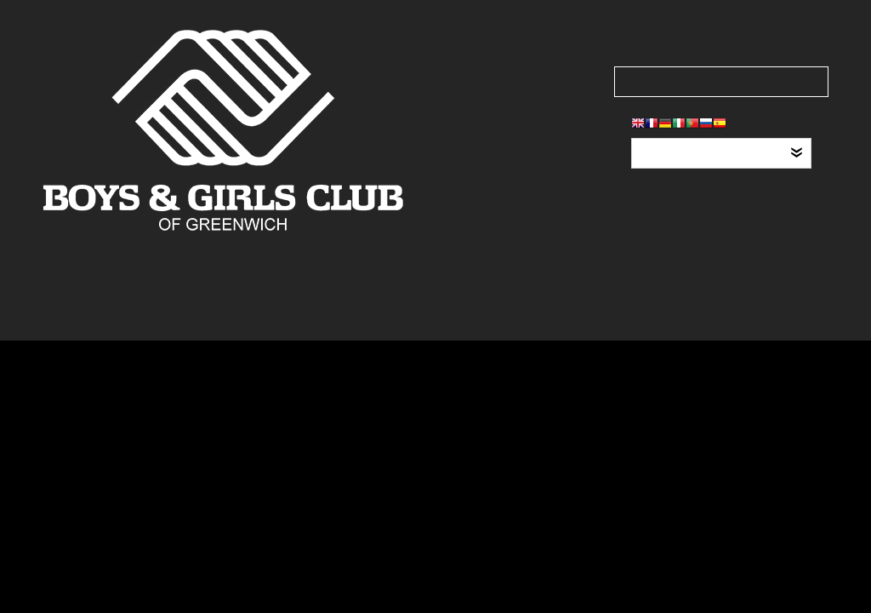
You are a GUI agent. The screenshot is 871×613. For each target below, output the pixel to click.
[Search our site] (721, 81)
